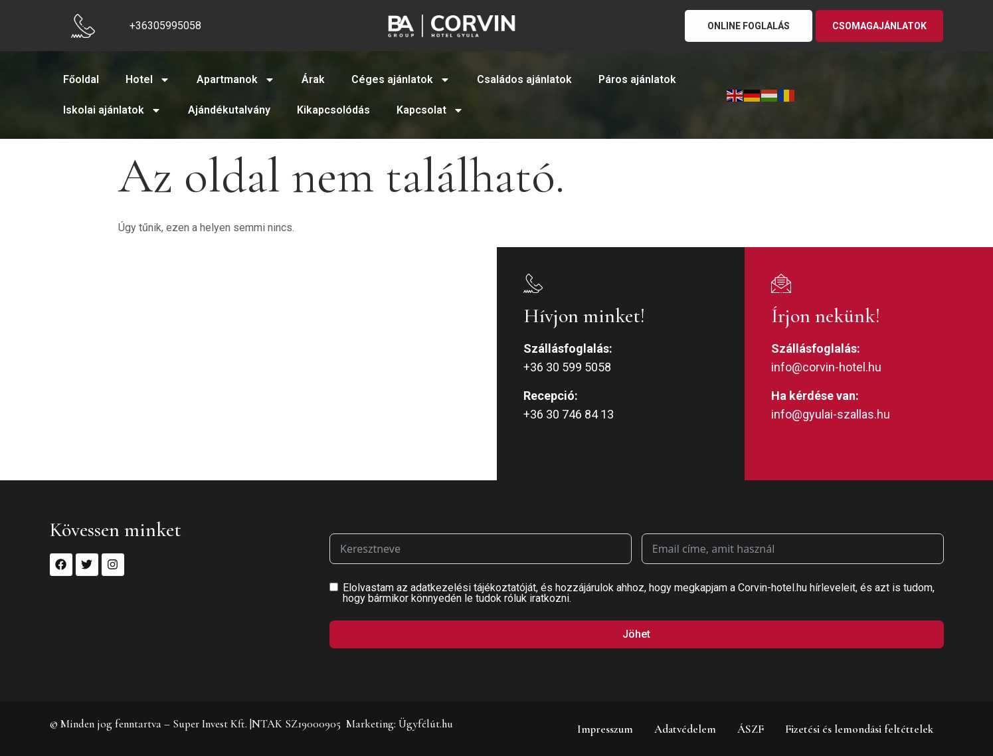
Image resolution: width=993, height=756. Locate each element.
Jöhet (636, 634)
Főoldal (81, 79)
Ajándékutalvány (229, 110)
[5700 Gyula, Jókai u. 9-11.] (248, 363)
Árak (313, 79)
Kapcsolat (430, 110)
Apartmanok (236, 80)
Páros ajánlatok (637, 79)
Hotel (148, 80)
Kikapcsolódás (333, 110)
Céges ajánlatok (400, 80)
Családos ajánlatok (524, 79)
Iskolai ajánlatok (112, 110)
